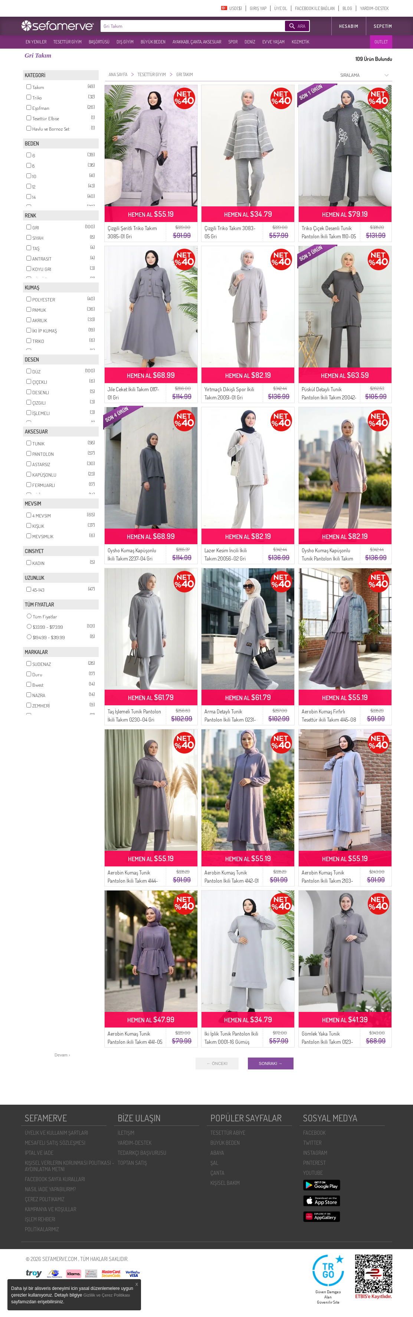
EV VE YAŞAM (273, 42)
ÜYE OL (280, 8)
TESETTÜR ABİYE (227, 1133)
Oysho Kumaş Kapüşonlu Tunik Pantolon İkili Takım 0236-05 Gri (327, 558)
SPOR (232, 42)
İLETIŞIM (126, 1133)
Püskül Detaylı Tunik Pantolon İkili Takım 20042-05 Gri (329, 397)
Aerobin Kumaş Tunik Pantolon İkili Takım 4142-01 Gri (231, 880)
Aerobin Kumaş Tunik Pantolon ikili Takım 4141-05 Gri (135, 1041)
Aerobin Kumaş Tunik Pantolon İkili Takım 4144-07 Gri (133, 880)
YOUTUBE (313, 1173)
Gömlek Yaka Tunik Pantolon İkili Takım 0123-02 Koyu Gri (327, 1041)
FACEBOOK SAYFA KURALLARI (55, 1179)
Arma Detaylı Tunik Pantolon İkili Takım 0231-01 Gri (230, 719)
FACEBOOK (314, 1133)
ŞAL (214, 1163)
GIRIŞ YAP (258, 8)
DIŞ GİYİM (125, 42)
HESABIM (348, 26)
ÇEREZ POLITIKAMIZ (45, 1199)
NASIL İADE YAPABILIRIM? (50, 1189)
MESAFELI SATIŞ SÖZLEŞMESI (55, 1143)
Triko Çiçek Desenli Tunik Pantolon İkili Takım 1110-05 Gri (329, 236)
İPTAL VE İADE (39, 1153)
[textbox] (181, 26)
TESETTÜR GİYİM (67, 42)
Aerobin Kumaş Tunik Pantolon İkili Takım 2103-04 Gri (327, 880)
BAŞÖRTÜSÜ (99, 42)
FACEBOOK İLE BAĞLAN (315, 8)
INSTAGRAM (315, 1153)
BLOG (347, 8)
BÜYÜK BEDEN (153, 42)
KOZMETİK (300, 42)
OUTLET (381, 42)
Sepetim (383, 26)
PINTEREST (314, 1163)
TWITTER (312, 1143)
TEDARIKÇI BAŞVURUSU (142, 1153)
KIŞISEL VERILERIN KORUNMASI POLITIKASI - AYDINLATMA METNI (69, 1166)
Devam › (62, 1055)
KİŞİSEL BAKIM (225, 1183)
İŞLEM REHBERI (40, 1219)
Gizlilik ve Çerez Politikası (106, 1295)
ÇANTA (217, 1173)
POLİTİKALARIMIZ (42, 1229)
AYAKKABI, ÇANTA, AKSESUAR (197, 42)
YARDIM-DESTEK (374, 8)
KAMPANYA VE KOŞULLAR (50, 1209)
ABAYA (217, 1153)
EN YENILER (36, 42)
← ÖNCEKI (217, 1063)
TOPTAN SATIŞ (132, 1163)
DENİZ (250, 42)
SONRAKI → (271, 1063)
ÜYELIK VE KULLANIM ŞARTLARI (56, 1133)
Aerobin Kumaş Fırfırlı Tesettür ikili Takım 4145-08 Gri (329, 719)
